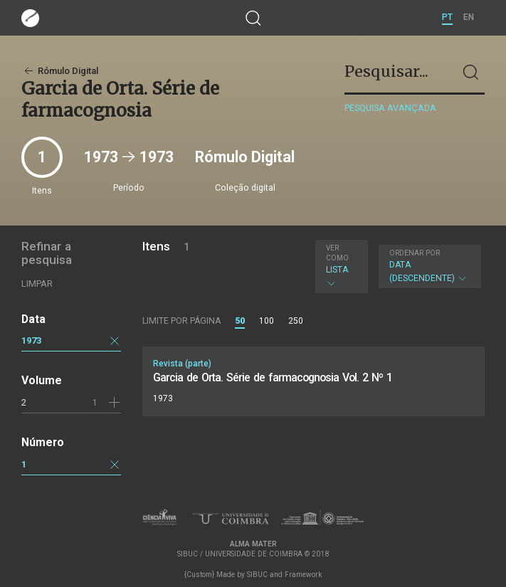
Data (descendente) (428, 266)
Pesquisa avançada (390, 107)
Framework (303, 574)
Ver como (337, 253)
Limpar (37, 283)
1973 (31, 340)
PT (447, 17)
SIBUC (257, 574)
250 (295, 321)
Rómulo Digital (59, 70)
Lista (339, 266)
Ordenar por (414, 253)
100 (266, 321)
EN (468, 17)
